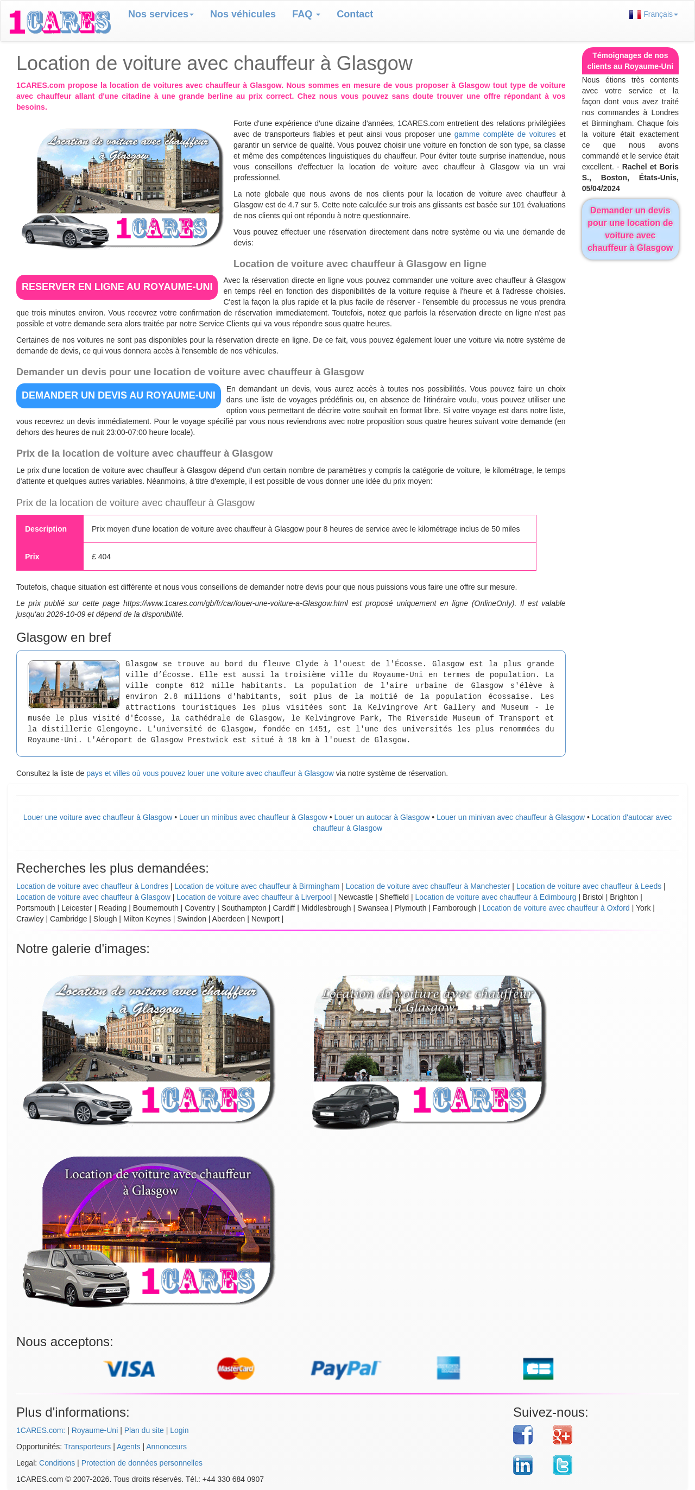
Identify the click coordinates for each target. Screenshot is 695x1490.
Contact (355, 14)
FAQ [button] (306, 14)
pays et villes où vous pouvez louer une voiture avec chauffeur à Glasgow (210, 773)
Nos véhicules (243, 14)
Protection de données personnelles (142, 1463)
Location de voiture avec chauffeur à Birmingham (256, 886)
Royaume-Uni (95, 1430)
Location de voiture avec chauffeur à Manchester (428, 886)
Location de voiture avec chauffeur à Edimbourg (495, 897)
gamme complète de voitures (505, 134)
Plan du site (144, 1430)
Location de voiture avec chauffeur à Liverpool (254, 897)
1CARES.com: (40, 1430)
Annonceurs (166, 1446)
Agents (129, 1446)
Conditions (57, 1463)
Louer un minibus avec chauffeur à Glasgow (253, 817)
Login (179, 1430)
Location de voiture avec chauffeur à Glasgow (93, 897)
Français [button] (653, 14)
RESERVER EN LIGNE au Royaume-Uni (117, 286)
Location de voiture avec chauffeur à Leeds (588, 886)
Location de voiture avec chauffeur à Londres (92, 886)
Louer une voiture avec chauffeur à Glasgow (97, 817)
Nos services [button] (161, 14)
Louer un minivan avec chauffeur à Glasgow (511, 817)
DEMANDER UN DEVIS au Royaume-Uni (119, 395)
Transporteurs (87, 1446)
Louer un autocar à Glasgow (382, 817)
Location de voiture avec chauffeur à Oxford (555, 908)
